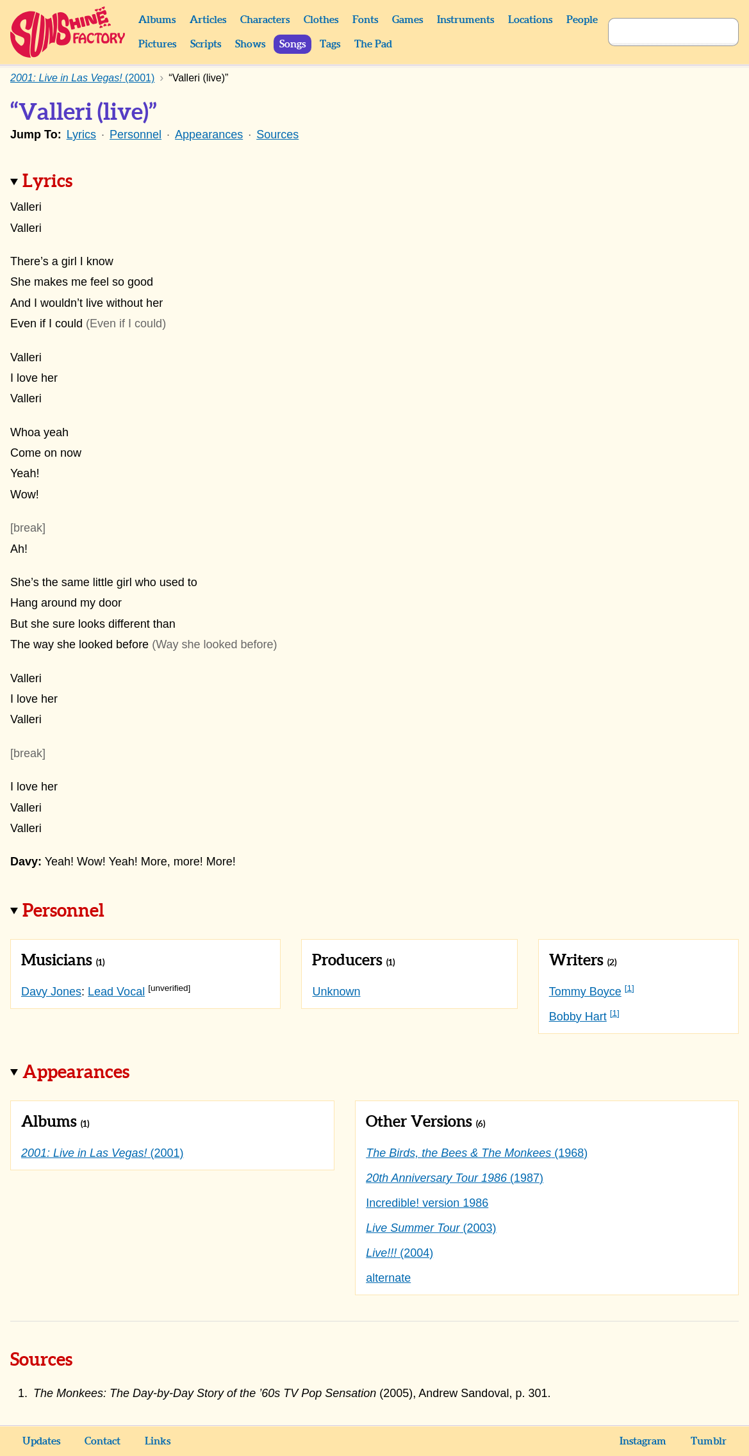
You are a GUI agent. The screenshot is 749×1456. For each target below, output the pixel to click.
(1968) (477, 1153)
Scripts (205, 44)
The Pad (373, 44)
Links (157, 1441)
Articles (208, 20)
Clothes (321, 20)
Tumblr (709, 1441)
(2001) (102, 1153)
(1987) (454, 1178)
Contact (102, 1441)
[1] (629, 988)
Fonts (365, 20)
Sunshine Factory (68, 32)
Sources (277, 134)
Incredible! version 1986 (427, 1203)
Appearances (209, 134)
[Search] (659, 32)
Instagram (643, 1441)
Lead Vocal (116, 991)
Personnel (135, 134)
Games (407, 20)
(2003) (431, 1228)
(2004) (399, 1253)
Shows (250, 44)
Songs (292, 44)
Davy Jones (51, 991)
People (582, 20)
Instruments (465, 20)
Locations (530, 20)
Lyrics (81, 134)
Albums (157, 20)
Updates (41, 1441)
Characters (265, 20)
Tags (330, 44)
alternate (388, 1278)
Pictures (157, 44)
